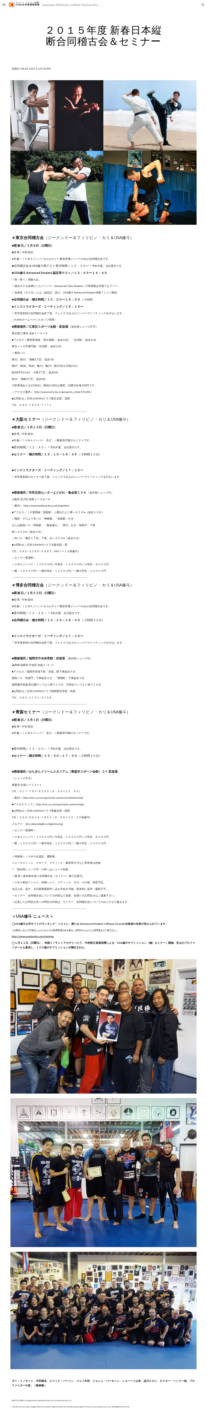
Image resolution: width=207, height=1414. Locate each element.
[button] (4, 4)
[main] (103, 35)
